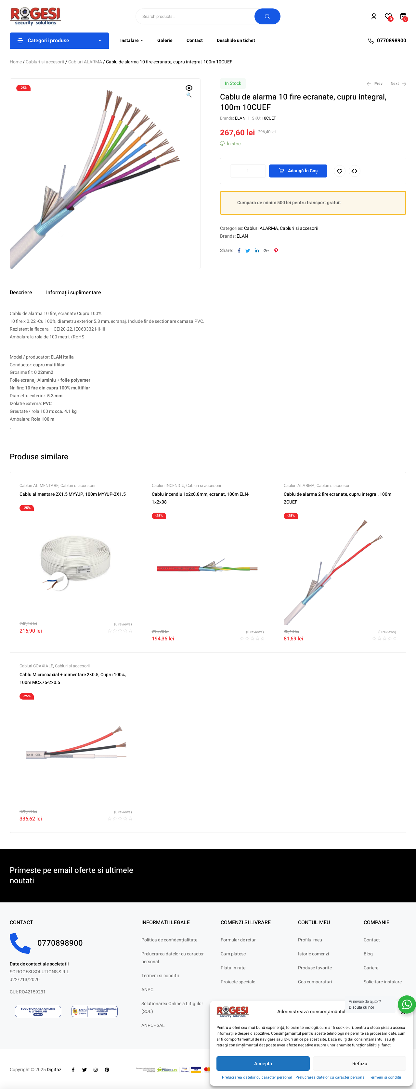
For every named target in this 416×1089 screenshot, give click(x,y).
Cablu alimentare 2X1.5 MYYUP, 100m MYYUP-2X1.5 (73, 494)
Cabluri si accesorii (45, 62)
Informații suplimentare (73, 292)
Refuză (359, 1063)
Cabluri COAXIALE (36, 666)
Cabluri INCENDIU (168, 485)
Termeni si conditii (385, 1077)
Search (267, 16)
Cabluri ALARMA (85, 62)
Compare (354, 171)
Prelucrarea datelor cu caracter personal (257, 1077)
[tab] (21, 292)
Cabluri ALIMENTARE (39, 485)
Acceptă (263, 1063)
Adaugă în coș (303, 170)
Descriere (21, 292)
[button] (189, 92)
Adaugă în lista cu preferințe (339, 171)
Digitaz (54, 1069)
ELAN (240, 118)
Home (16, 62)
